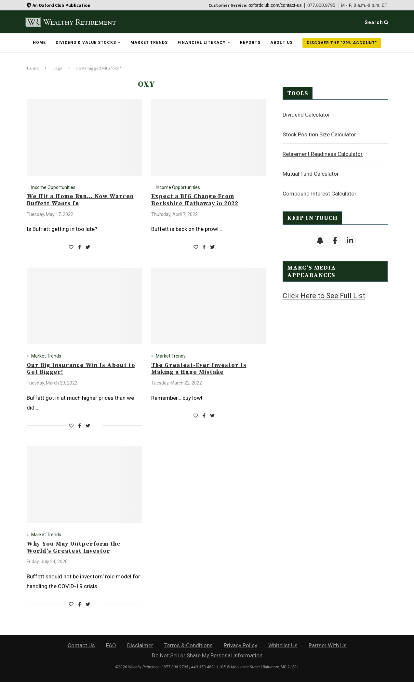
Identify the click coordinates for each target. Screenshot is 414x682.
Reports (250, 42)
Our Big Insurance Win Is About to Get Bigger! (81, 368)
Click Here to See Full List (324, 295)
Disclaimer (140, 645)
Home (39, 42)
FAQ (111, 645)
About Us (281, 42)
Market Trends (149, 42)
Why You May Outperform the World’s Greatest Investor (74, 547)
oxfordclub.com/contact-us (274, 5)
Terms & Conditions (188, 645)
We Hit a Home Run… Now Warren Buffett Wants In (80, 200)
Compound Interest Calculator (319, 193)
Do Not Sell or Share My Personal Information (207, 655)
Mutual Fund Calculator (311, 173)
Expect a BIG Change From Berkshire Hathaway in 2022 (194, 200)
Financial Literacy (202, 42)
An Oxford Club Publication (61, 5)
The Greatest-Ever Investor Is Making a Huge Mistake (199, 368)
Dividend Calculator (306, 114)
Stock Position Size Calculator (319, 134)
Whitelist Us (283, 645)
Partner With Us (328, 645)
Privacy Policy (240, 645)
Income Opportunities (53, 187)
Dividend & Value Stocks (86, 42)
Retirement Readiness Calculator (323, 153)
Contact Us (81, 645)
